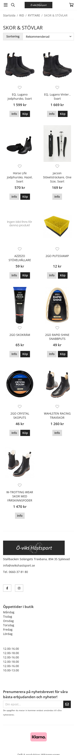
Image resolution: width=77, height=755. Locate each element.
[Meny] (5, 5)
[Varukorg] (71, 5)
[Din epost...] (33, 704)
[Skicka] (67, 704)
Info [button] (14, 114)
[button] (25, 114)
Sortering (13, 36)
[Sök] (12, 5)
